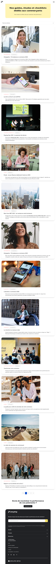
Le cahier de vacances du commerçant (14, 445)
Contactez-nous (28, 506)
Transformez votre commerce (11, 368)
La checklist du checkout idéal (12, 330)
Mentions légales (11, 545)
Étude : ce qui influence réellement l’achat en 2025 (17, 175)
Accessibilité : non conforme (13, 551)
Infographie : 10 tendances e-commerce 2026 (16, 57)
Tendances (17, 132)
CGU (9, 543)
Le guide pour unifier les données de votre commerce (18, 406)
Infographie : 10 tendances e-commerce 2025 (16, 253)
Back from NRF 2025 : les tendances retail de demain (18, 213)
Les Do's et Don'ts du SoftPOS (12, 97)
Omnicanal (12, 94)
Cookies (9, 549)
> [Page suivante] (33, 493)
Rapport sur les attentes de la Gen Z (13, 483)
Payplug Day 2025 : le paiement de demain (15, 135)
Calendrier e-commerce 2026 (11, 291)
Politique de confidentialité (13, 547)
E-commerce (14, 54)
